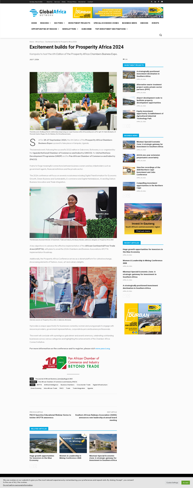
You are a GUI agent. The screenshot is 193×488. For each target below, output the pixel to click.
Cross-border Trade (83, 385)
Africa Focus (39, 42)
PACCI (61, 388)
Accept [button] (185, 483)
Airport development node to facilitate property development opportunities (149, 100)
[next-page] (35, 468)
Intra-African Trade (50, 388)
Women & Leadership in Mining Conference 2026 (70, 457)
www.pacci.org (102, 348)
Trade (68, 388)
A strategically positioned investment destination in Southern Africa (148, 73)
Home (32, 42)
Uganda (90, 388)
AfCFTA (39, 385)
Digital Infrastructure (100, 385)
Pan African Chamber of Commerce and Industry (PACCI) (58, 382)
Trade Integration (79, 388)
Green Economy (36, 388)
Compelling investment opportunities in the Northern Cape (150, 185)
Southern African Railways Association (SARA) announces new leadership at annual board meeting (96, 417)
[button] (161, 35)
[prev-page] (31, 468)
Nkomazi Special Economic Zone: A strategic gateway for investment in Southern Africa (101, 459)
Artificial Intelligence (51, 385)
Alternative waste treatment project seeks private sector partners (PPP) (149, 87)
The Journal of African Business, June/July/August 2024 (53, 379)
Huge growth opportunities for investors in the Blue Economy (42, 458)
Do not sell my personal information (18, 485)
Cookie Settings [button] (172, 483)
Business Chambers (67, 385)
